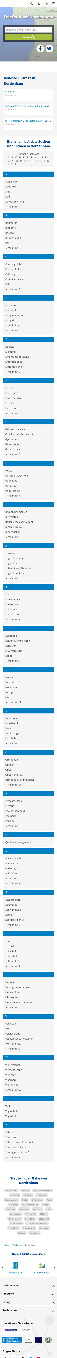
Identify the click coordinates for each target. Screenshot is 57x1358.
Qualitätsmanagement (18, 842)
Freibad (9, 403)
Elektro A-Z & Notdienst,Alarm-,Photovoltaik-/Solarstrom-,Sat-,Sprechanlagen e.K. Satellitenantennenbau (28, 106)
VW (7, 1028)
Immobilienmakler (16, 512)
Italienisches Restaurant (19, 522)
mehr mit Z (12, 1157)
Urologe (10, 982)
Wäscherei (11, 1080)
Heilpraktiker (12, 490)
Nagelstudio (12, 723)
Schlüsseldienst (14, 919)
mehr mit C (12, 289)
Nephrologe (12, 733)
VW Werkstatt (13, 1043)
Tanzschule (11, 956)
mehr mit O (13, 784)
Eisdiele (9, 346)
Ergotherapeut (13, 361)
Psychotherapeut (15, 811)
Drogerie (10, 320)
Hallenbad (11, 480)
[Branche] (28, 30)
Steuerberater (13, 899)
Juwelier (10, 553)
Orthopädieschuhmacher (19, 779)
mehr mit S (12, 924)
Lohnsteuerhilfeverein (18, 640)
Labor (8, 655)
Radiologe (11, 868)
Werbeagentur (13, 1070)
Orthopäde (11, 759)
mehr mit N (13, 743)
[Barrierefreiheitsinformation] (46, 3)
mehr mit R (12, 883)
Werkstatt (10, 1075)
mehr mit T (12, 966)
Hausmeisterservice (16, 475)
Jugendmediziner (15, 573)
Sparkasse (11, 904)
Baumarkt (11, 223)
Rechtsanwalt (13, 858)
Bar (7, 243)
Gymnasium (12, 439)
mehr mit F (12, 413)
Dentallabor (12, 325)
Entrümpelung (13, 366)
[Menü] (53, 3)
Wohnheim (11, 1085)
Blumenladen (13, 238)
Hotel (8, 470)
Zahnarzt (10, 1132)
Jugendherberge (14, 558)
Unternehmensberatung (19, 1002)
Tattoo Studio (13, 961)
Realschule (11, 878)
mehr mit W (13, 1090)
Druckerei (10, 305)
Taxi (7, 941)
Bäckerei (10, 233)
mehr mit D (13, 330)
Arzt (7, 191)
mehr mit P (12, 826)
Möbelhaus (11, 687)
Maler (8, 697)
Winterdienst (12, 1065)
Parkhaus (10, 816)
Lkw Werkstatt (13, 650)
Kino (7, 594)
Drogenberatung (14, 315)
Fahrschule (11, 408)
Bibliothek (11, 228)
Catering (10, 274)
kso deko (10, 91)
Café (7, 284)
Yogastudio (11, 1116)
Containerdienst (14, 279)
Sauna (9, 914)
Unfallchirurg (12, 992)
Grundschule (12, 449)
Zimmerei (10, 1137)
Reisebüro (11, 873)
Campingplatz (13, 264)
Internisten (11, 517)
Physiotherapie (13, 801)
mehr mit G (13, 454)
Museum (10, 677)
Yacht (8, 1106)
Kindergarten (12, 614)
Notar (8, 728)
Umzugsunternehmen (18, 987)
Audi (7, 196)
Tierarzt (9, 946)
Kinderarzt (11, 609)
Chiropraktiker (13, 269)
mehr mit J (12, 578)
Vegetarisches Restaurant (19, 1038)
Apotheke (10, 186)
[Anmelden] (38, 3)
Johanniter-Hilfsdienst (18, 568)
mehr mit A (12, 206)
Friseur (9, 388)
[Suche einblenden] (31, 3)
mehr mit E (12, 371)
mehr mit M (13, 702)
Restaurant (11, 863)
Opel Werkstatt (13, 774)
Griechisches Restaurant (19, 434)
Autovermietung (14, 201)
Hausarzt (10, 485)
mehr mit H (13, 495)
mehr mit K (12, 619)
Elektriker (10, 351)
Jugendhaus (12, 563)
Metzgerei (10, 692)
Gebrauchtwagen (15, 429)
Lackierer (10, 645)
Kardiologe (11, 604)
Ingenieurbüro (13, 527)
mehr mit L (12, 660)
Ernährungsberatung (17, 356)
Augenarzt (11, 181)
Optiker (9, 764)
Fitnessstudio (13, 398)
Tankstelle (11, 951)
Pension (10, 821)
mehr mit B (13, 248)
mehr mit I (12, 537)
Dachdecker (12, 310)
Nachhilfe (10, 738)
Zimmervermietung (16, 1147)
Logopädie (11, 635)
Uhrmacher (11, 997)
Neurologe (11, 718)
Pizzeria (9, 806)
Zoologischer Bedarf (17, 1152)
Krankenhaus (13, 599)
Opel (8, 769)
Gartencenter (12, 444)
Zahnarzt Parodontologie (19, 1142)
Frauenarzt (11, 393)
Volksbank (11, 1023)
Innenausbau (13, 532)
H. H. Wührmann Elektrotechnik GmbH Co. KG (28, 120)
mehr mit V (12, 1048)
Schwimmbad (13, 909)
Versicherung (12, 1033)
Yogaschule (11, 1111)
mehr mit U (13, 1007)
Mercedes (10, 682)
